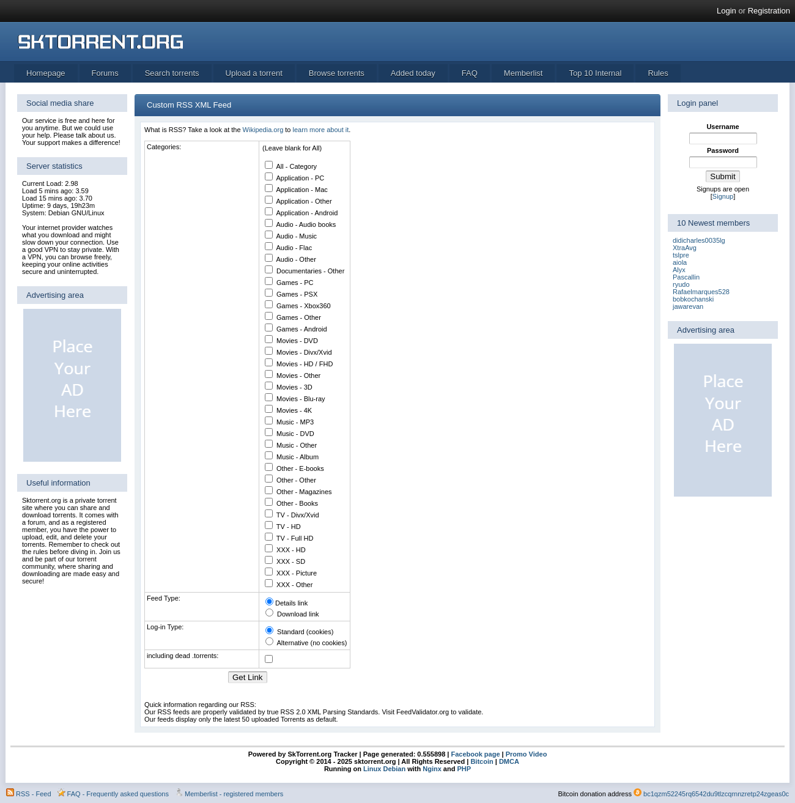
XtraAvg (685, 247)
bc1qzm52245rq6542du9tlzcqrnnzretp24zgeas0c (716, 793)
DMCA (509, 761)
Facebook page (474, 754)
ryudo (681, 284)
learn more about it (321, 129)
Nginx (432, 768)
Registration (769, 10)
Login (726, 10)
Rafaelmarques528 (701, 291)
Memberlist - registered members (234, 793)
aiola (680, 262)
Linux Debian (384, 768)
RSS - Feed (33, 793)
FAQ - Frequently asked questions (118, 793)
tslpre (681, 255)
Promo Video (525, 754)
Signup (722, 196)
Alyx (679, 269)
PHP (464, 768)
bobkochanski (693, 299)
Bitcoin (481, 761)
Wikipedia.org (263, 129)
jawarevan (688, 306)
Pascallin (686, 277)
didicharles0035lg (699, 240)
